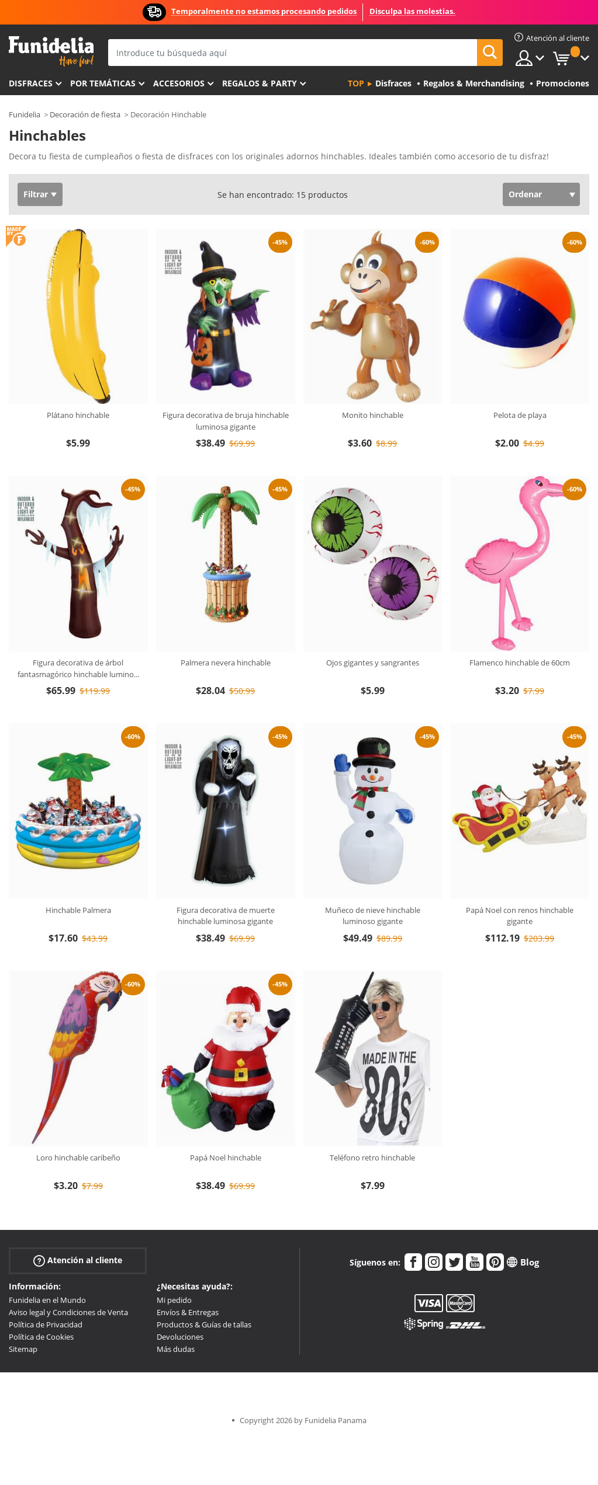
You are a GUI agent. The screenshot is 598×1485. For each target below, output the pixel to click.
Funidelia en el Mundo (47, 1300)
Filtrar (35, 194)
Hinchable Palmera (78, 910)
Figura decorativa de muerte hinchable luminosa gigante (226, 916)
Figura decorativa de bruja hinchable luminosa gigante (226, 421)
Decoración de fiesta (85, 114)
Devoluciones (180, 1336)
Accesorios (179, 83)
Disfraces (31, 83)
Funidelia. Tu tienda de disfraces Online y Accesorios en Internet (51, 51)
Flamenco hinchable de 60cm (519, 662)
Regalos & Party (259, 83)
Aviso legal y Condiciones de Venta (68, 1312)
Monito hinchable (372, 415)
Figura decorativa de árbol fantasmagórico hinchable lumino (78, 668)
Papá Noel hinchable (225, 1157)
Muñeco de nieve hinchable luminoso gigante (372, 916)
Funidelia (24, 114)
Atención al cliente (77, 1260)
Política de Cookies (41, 1336)
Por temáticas (103, 83)
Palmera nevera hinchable (226, 662)
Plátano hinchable (78, 415)
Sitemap (23, 1349)
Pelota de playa (520, 415)
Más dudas (176, 1349)
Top (356, 83)
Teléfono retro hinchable (372, 1157)
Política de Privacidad (45, 1324)
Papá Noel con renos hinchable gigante (519, 916)
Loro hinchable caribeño (78, 1157)
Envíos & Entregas (188, 1312)
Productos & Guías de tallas (204, 1324)
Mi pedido (174, 1300)
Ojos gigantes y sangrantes (372, 662)
